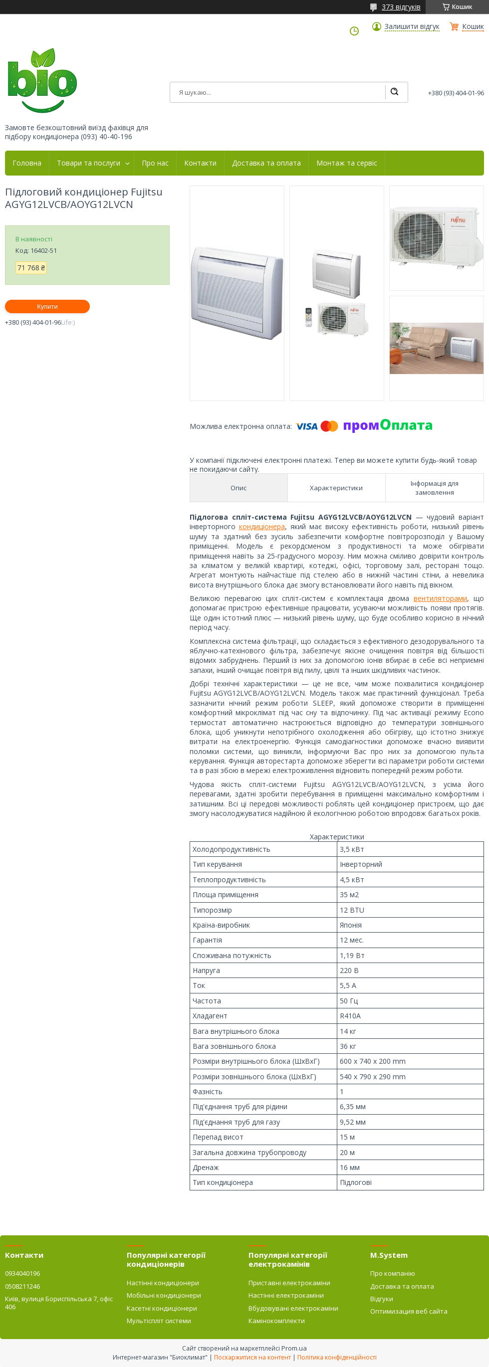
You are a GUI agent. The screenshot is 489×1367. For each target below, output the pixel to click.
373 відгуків (401, 6)
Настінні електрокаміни (286, 1295)
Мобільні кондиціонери (164, 1295)
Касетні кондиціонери (162, 1308)
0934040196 (22, 1273)
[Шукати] (394, 92)
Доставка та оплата (266, 163)
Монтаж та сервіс (346, 163)
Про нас (155, 163)
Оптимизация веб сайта (409, 1311)
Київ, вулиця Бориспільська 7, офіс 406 (59, 1302)
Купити (47, 306)
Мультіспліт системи (159, 1320)
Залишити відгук (412, 26)
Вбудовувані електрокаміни (293, 1308)
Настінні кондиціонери (163, 1282)
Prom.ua (294, 1348)
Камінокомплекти (276, 1320)
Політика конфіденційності (337, 1357)
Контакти (200, 163)
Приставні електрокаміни (289, 1282)
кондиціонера (262, 526)
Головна (26, 163)
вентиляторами (440, 598)
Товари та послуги (88, 163)
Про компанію (392, 1273)
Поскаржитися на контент (252, 1357)
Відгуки (381, 1298)
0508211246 (22, 1286)
